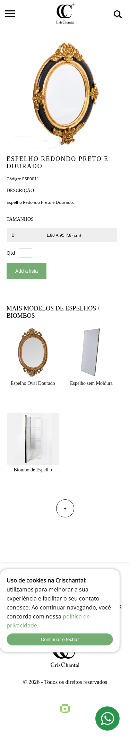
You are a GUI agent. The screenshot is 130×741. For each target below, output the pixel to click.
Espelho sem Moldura (91, 383)
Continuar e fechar (60, 639)
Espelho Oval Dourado (33, 383)
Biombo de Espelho (33, 469)
